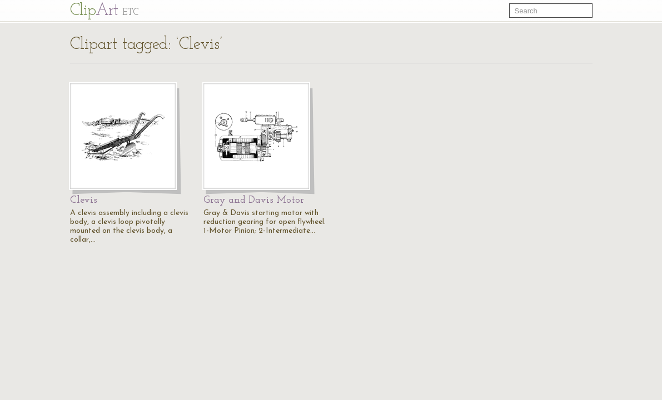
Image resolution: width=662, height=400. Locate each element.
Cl (104, 10)
